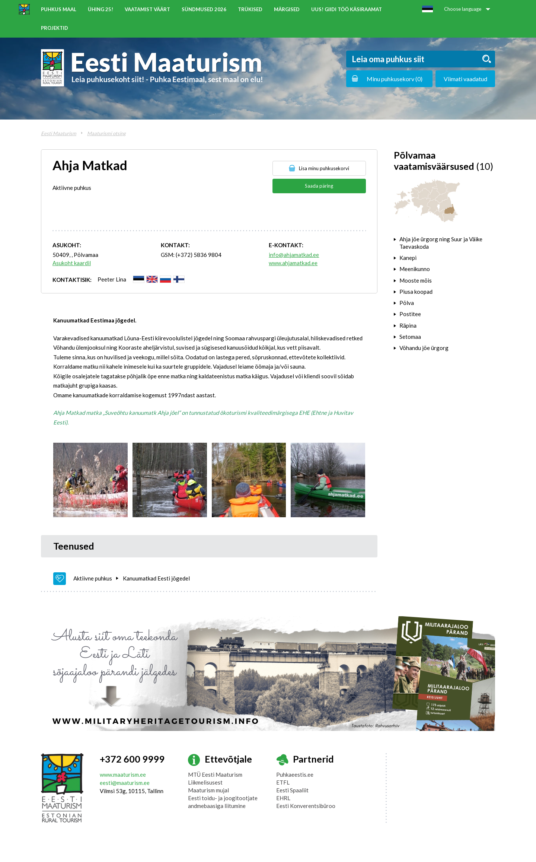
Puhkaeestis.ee (294, 774)
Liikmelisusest (205, 782)
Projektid (54, 28)
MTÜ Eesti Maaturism (215, 774)
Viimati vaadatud (465, 78)
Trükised (250, 9)
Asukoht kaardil (71, 263)
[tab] (444, 243)
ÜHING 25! (100, 9)
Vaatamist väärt (147, 9)
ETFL (283, 782)
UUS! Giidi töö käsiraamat (346, 9)
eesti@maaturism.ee (125, 782)
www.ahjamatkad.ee (293, 263)
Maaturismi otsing (106, 133)
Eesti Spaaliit (292, 790)
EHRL (283, 798)
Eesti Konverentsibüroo (305, 805)
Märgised (287, 9)
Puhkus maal (58, 9)
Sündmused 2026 (204, 9)
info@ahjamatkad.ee (294, 254)
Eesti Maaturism (58, 133)
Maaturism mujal (208, 790)
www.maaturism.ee (123, 774)
